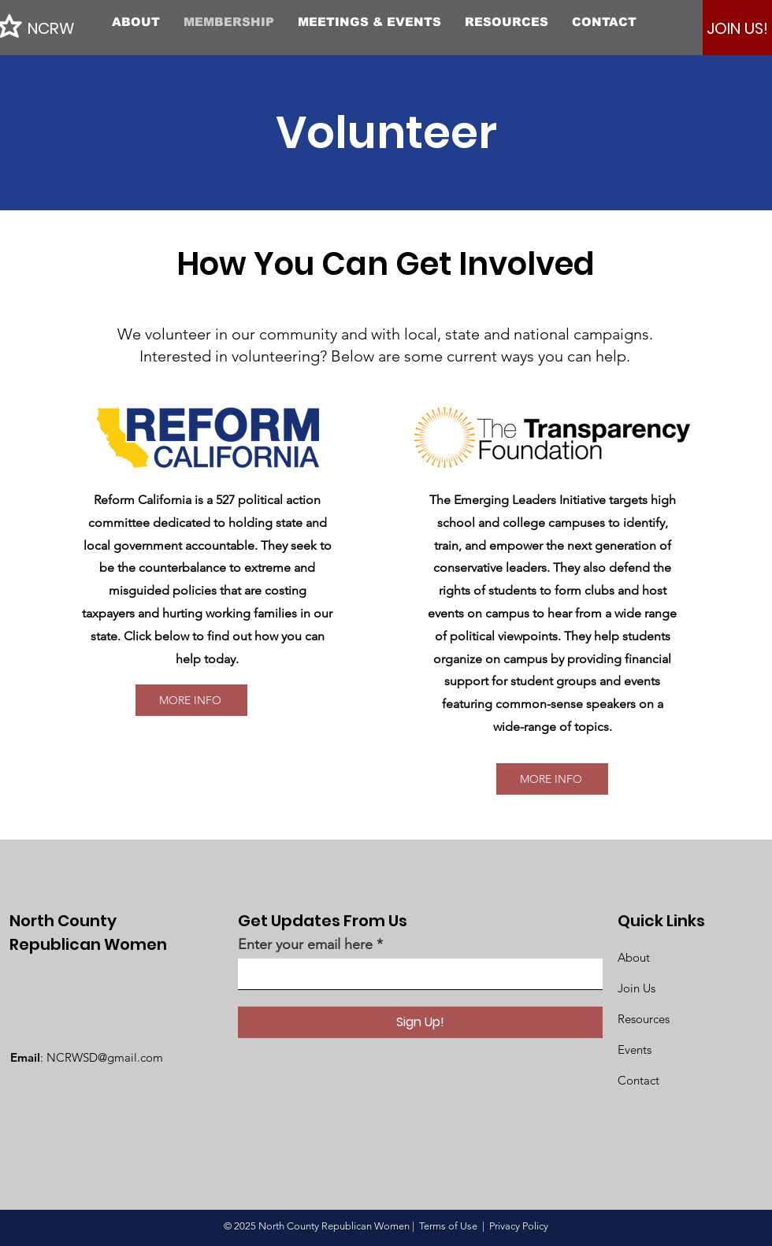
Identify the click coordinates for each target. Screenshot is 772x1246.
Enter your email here (305, 944)
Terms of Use (448, 1226)
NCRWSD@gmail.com (104, 1057)
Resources (644, 1018)
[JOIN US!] (737, 28)
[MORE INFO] (191, 700)
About (634, 957)
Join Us (636, 988)
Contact (638, 1080)
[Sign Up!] (420, 1022)
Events (634, 1049)
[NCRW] (98, 28)
